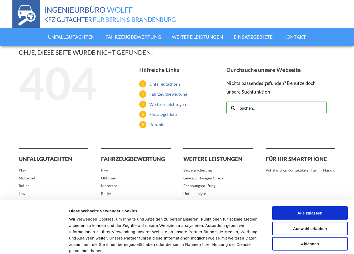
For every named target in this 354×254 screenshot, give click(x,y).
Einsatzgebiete (163, 114)
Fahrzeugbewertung (168, 93)
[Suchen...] (276, 107)
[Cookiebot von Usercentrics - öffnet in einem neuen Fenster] (34, 244)
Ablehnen (310, 215)
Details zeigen (280, 243)
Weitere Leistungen (167, 104)
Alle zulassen (309, 184)
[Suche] (233, 107)
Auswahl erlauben (310, 200)
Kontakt (157, 124)
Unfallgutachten (164, 83)
